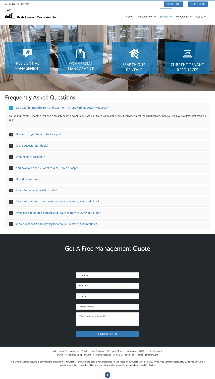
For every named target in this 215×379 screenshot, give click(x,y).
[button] (107, 107)
